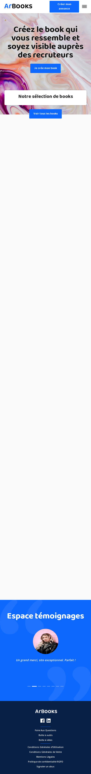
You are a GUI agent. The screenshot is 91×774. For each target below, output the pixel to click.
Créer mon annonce (64, 6)
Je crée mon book (45, 68)
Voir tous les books (46, 113)
